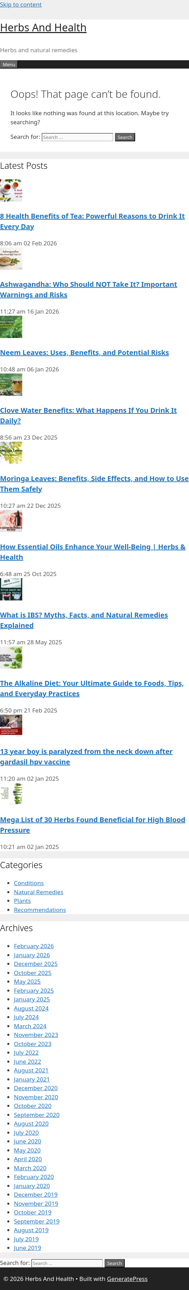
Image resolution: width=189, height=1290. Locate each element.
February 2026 (34, 946)
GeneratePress (127, 1279)
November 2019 (36, 1203)
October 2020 (32, 1106)
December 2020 (36, 1088)
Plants (22, 901)
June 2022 (27, 1061)
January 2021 (32, 1079)
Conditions (29, 883)
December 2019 (36, 1194)
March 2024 (30, 1026)
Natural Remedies (38, 892)
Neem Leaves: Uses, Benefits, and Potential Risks (84, 352)
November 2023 (36, 1035)
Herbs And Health (43, 27)
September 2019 (36, 1221)
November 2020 (36, 1097)
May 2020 (27, 1150)
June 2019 (27, 1248)
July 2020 (26, 1132)
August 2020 (31, 1123)
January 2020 (32, 1186)
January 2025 (32, 999)
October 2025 (32, 973)
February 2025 (34, 990)
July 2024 (26, 1017)
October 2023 (32, 1044)
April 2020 (28, 1159)
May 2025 (27, 981)
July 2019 (26, 1239)
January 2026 (32, 955)
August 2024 (31, 1008)
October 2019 (32, 1212)
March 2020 (30, 1168)
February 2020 (34, 1177)
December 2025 (36, 964)
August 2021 (31, 1070)
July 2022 (26, 1052)
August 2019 (31, 1230)
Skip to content (21, 4)
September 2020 (36, 1115)
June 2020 (27, 1141)
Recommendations (40, 910)
